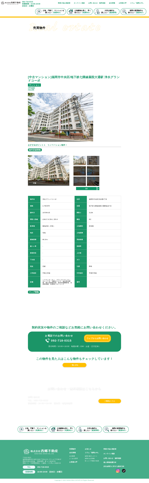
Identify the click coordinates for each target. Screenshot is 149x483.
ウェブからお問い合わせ (97, 338)
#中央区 (31, 88)
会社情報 (112, 3)
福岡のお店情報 (90, 459)
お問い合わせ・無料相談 (96, 3)
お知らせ (88, 450)
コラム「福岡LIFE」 (137, 3)
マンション (34, 85)
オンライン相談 (79, 3)
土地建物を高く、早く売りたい (79, 11)
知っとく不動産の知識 (92, 462)
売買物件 (72, 450)
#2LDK (31, 90)
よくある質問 (73, 459)
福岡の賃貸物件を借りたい (133, 11)
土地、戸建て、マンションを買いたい (50, 11)
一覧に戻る (74, 365)
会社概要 (72, 457)
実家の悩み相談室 (64, 3)
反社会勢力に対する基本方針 (113, 467)
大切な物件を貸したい (106, 11)
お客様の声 (123, 3)
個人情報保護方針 (109, 463)
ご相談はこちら (105, 405)
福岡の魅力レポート (91, 457)
